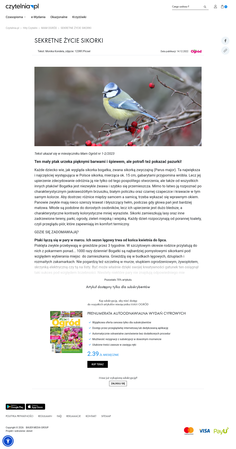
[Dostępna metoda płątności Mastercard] (189, 431)
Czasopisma (14, 17)
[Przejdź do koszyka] (224, 6)
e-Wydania (38, 17)
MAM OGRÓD (49, 28)
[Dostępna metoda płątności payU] (221, 431)
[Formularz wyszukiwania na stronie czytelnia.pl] (186, 6)
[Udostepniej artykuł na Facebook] (225, 41)
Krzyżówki (79, 17)
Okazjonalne (58, 17)
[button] (8, 441)
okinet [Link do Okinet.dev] (29, 431)
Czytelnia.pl (12, 28)
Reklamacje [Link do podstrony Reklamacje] (73, 416)
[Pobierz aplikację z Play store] (15, 407)
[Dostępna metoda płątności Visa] (204, 431)
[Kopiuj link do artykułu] (225, 50)
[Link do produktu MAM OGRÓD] (196, 51)
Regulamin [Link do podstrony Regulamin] (45, 416)
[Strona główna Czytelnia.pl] (22, 7)
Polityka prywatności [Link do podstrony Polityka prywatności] (19, 416)
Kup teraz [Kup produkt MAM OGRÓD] (98, 364)
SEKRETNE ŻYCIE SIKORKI (76, 28)
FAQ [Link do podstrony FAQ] (59, 416)
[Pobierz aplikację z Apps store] (35, 407)
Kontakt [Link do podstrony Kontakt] (91, 416)
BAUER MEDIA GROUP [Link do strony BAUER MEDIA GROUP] (37, 427)
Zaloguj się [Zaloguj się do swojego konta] (118, 383)
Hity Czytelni (30, 28)
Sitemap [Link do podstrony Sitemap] (106, 416)
